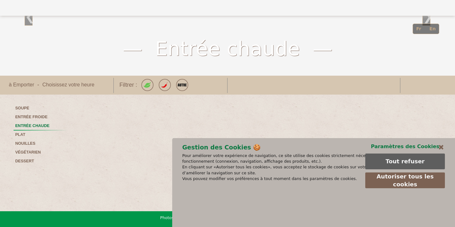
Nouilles (25, 143)
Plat (20, 134)
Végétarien (28, 152)
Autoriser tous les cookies (405, 208)
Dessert (24, 161)
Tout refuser (404, 188)
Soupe (22, 108)
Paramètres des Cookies (405, 173)
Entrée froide (31, 117)
